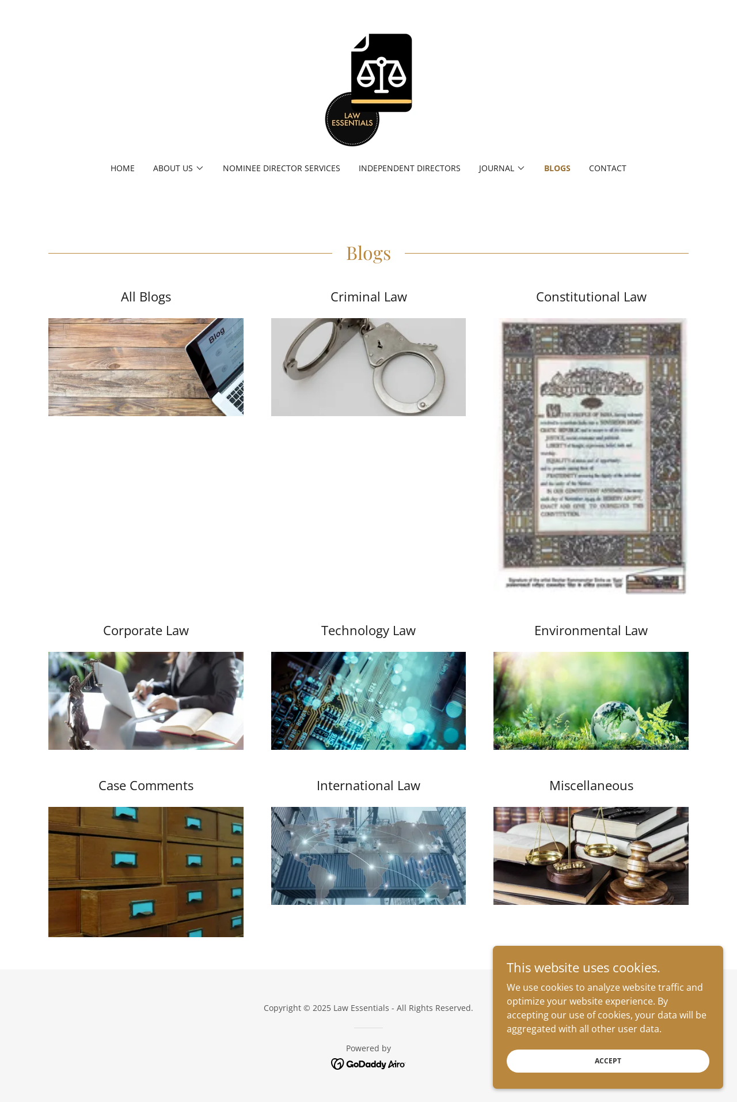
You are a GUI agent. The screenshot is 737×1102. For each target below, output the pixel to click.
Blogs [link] (557, 168)
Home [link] (123, 168)
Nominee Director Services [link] (281, 168)
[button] (178, 168)
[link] (368, 88)
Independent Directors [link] (410, 168)
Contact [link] (607, 168)
